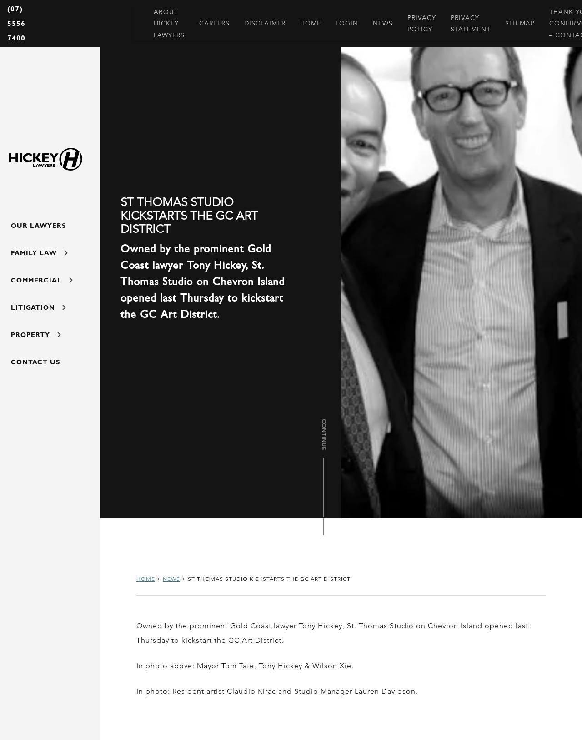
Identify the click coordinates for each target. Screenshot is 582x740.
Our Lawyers (38, 225)
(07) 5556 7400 (16, 23)
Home (145, 578)
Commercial (42, 280)
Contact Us (35, 362)
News (171, 578)
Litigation (38, 307)
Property (36, 334)
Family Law (39, 253)
